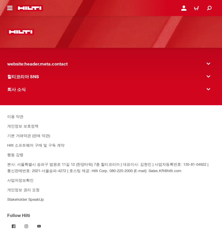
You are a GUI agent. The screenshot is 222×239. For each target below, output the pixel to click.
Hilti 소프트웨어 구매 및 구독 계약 (35, 145)
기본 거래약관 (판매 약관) (28, 135)
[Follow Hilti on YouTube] (39, 226)
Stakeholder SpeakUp (25, 199)
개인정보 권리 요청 (23, 189)
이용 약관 (15, 116)
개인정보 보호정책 (22, 126)
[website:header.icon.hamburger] (9, 8)
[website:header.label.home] (29, 8)
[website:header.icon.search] (209, 8)
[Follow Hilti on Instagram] (26, 226)
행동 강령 (15, 154)
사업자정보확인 (20, 180)
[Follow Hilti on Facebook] (13, 226)
